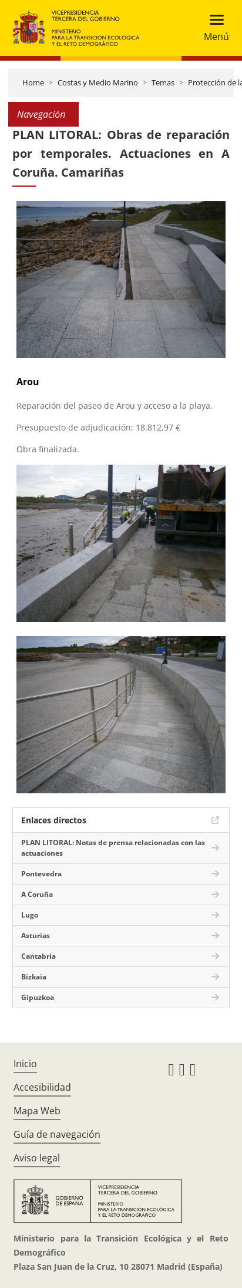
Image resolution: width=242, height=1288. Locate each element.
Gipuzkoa (37, 997)
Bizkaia (33, 977)
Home (33, 82)
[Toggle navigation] (213, 28)
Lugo (29, 915)
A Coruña (37, 894)
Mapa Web (37, 1110)
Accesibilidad (42, 1087)
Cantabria (38, 956)
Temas (163, 82)
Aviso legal (37, 1157)
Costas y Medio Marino (98, 82)
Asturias (35, 936)
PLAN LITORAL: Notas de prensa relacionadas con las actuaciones (113, 847)
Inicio (25, 1063)
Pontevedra (41, 874)
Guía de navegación (57, 1134)
